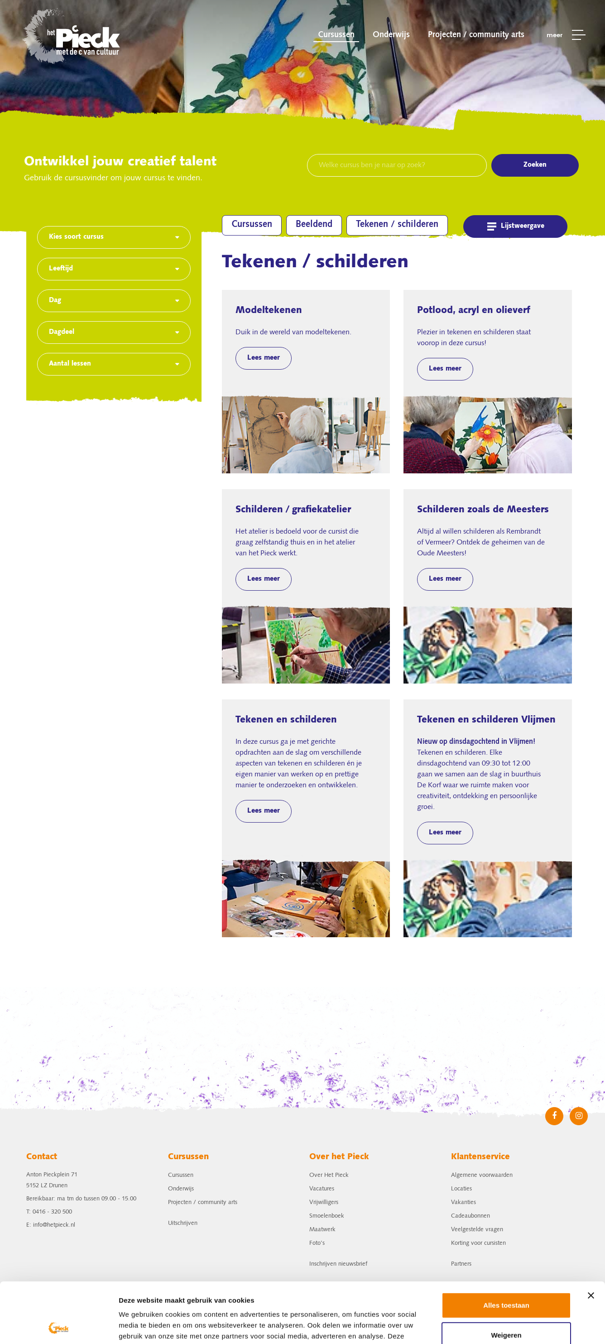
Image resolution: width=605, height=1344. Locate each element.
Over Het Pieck (329, 1175)
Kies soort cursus (76, 237)
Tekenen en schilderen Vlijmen (487, 818)
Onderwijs (391, 35)
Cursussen (336, 35)
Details (130, 1326)
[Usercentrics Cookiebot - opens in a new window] (58, 1326)
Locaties (461, 1189)
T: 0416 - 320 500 (49, 1212)
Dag (55, 301)
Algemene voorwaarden (482, 1175)
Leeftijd (61, 269)
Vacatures (321, 1189)
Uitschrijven (182, 1223)
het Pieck (72, 35)
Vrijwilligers (323, 1202)
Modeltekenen (306, 381)
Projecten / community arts (476, 35)
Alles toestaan (506, 1248)
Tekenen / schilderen (397, 224)
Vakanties (463, 1202)
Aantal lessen (70, 364)
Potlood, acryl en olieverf (487, 381)
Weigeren (506, 1278)
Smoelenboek (326, 1216)
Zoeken (535, 165)
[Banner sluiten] (591, 1239)
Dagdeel (61, 332)
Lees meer (263, 358)
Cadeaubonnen (470, 1216)
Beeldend (314, 224)
